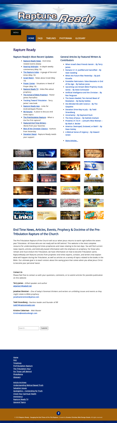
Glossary (80, 38)
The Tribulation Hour (22, 368)
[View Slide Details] (58, 16)
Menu (16, 32)
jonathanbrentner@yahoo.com (26, 297)
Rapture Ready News (32, 61)
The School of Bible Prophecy (35, 94)
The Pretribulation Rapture (34, 117)
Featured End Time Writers (34, 123)
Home (31, 38)
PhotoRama (18, 374)
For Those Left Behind (22, 371)
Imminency (18, 396)
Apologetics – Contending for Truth (28, 391)
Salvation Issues (20, 388)
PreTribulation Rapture (23, 366)
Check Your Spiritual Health (24, 394)
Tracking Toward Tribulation (35, 100)
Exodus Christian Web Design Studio (78, 417)
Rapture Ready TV (30, 89)
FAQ (15, 360)
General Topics (19, 402)
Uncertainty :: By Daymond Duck (78, 115)
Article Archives (19, 382)
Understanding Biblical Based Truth (28, 385)
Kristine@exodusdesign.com (25, 313)
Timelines (51, 38)
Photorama (65, 38)
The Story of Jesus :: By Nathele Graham (82, 118)
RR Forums (27, 111)
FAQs (40, 38)
